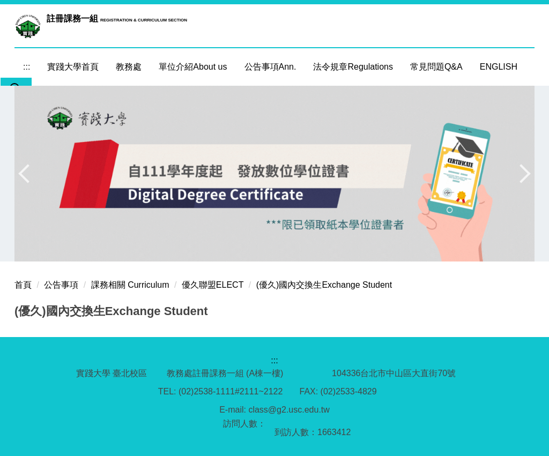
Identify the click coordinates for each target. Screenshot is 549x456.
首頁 (23, 284)
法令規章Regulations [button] (353, 66)
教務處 (129, 66)
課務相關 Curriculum (130, 284)
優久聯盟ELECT (213, 284)
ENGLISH (498, 66)
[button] (27, 173)
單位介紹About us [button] (193, 66)
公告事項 (61, 284)
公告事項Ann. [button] (270, 66)
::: (26, 66)
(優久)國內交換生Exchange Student (324, 284)
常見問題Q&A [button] (436, 66)
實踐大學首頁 (73, 66)
